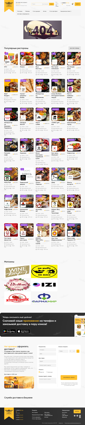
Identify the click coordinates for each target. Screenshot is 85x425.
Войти (78, 4)
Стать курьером (36, 417)
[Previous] (78, 260)
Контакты (64, 412)
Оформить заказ (68, 377)
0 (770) (19, 417)
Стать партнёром (36, 418)
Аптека (46, 417)
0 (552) (19, 415)
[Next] (80, 260)
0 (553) (66, 4)
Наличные (49, 372)
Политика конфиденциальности (73, 423)
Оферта (61, 423)
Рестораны (35, 412)
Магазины (46, 412)
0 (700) (19, 419)
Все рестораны (74, 48)
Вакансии (64, 417)
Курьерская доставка (37, 414)
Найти (51, 4)
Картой (41, 372)
